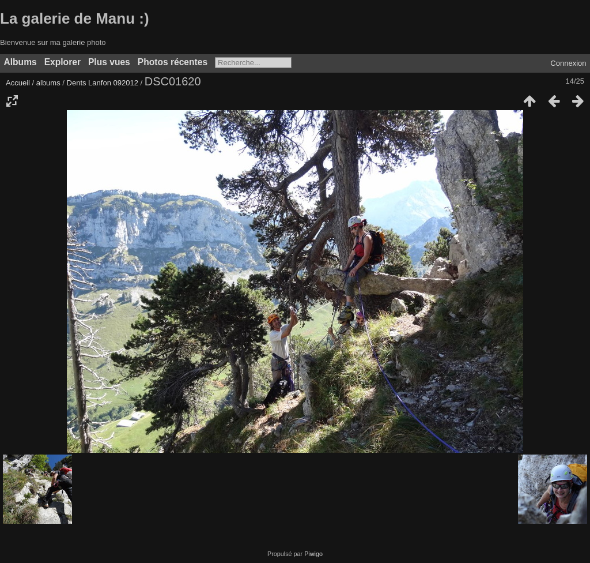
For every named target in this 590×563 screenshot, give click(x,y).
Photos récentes (172, 62)
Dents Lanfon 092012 (102, 82)
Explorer (62, 62)
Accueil (18, 82)
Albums (20, 62)
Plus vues (109, 62)
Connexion (568, 63)
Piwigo (313, 553)
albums (48, 82)
